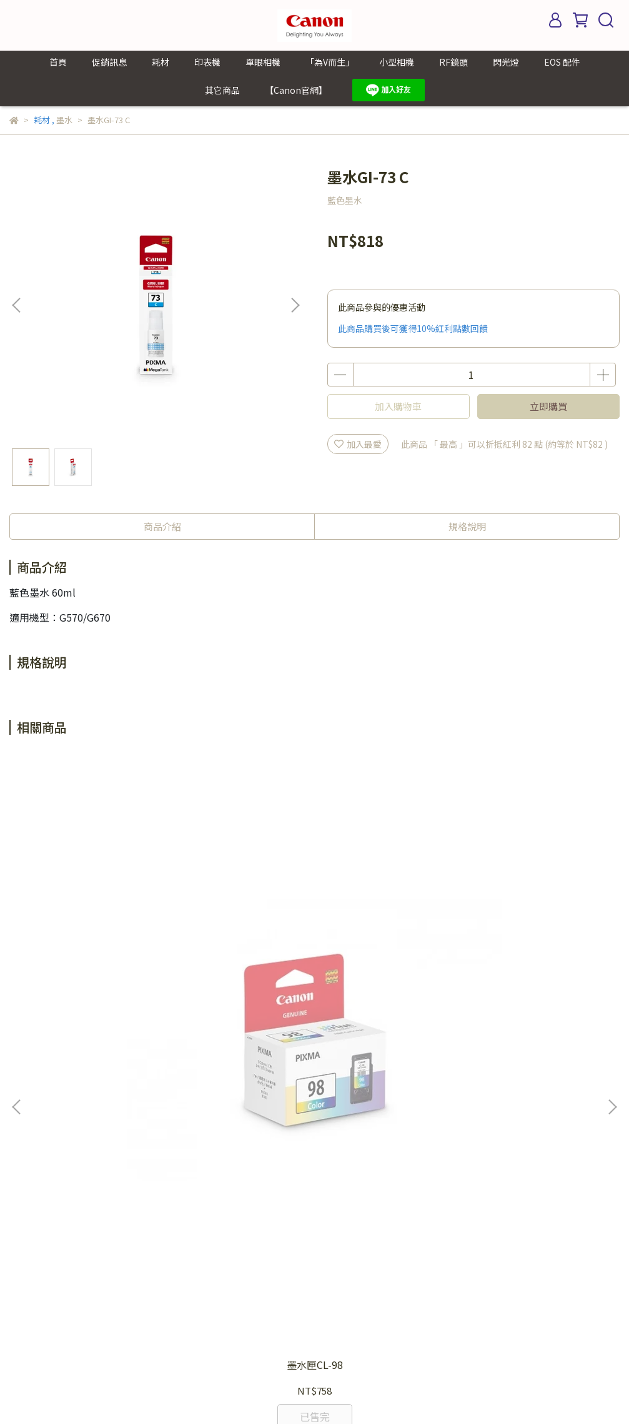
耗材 (160, 62)
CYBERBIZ (289, 1392)
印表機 (207, 62)
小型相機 (396, 62)
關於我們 (311, 1226)
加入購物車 (398, 406)
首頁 (58, 62)
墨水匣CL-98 (119, 973)
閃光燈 (506, 62)
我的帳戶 (311, 1114)
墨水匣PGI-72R (509, 973)
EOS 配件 (562, 62)
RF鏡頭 (453, 62)
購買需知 (311, 1151)
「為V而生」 (329, 62)
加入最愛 (358, 444)
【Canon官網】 (296, 90)
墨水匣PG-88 (314, 973)
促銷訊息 (109, 62)
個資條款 (311, 1132)
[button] (294, 305)
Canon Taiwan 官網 (334, 1207)
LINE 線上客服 (322, 1189)
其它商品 (222, 90)
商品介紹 (162, 526)
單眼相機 (262, 62)
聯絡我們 (311, 1170)
